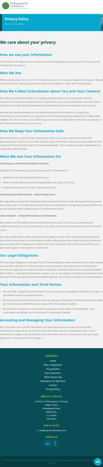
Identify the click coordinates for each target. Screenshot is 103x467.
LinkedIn (48, 443)
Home (7, 24)
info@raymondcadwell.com (52, 430)
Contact (53, 385)
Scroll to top (98, 462)
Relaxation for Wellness (52, 381)
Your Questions (53, 373)
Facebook (55, 443)
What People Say (53, 377)
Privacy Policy (53, 389)
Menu (99, 6)
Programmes (53, 368)
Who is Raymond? (53, 364)
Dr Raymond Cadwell (20, 460)
